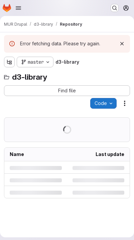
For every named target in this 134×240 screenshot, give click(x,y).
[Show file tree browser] (9, 62)
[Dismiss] (122, 44)
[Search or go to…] (115, 8)
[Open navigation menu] (18, 8)
